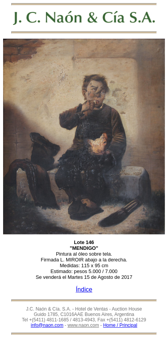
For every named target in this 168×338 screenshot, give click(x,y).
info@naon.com (47, 325)
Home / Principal (120, 325)
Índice (84, 289)
